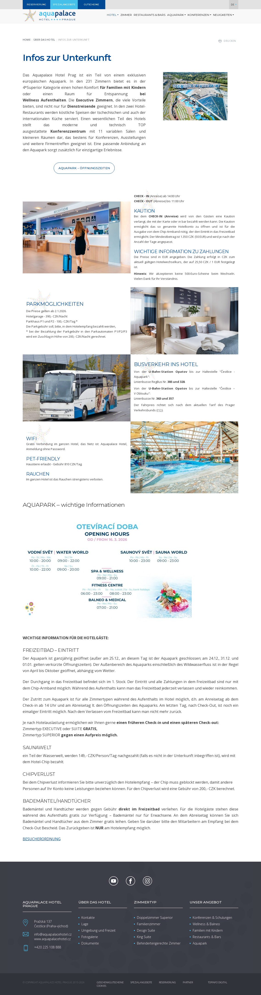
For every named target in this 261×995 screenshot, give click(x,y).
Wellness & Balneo (206, 924)
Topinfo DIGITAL (217, 982)
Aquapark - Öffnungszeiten (84, 168)
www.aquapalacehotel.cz (52, 939)
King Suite (144, 937)
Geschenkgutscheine (110, 982)
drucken (230, 40)
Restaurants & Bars (207, 937)
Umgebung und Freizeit (98, 930)
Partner (188, 982)
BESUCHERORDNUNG (42, 838)
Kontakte (88, 917)
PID (159, 410)
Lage (84, 924)
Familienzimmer (148, 924)
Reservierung (167, 982)
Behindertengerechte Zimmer (158, 943)
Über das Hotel (44, 39)
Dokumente (90, 943)
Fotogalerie (89, 937)
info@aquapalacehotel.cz (53, 934)
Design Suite (146, 930)
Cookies (101, 985)
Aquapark (200, 943)
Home (27, 39)
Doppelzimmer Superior (155, 917)
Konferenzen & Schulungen (212, 917)
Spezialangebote (141, 982)
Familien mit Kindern (208, 930)
